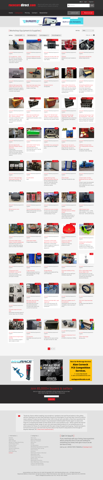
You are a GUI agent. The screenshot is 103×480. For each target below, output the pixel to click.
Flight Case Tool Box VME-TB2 (51, 56)
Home (11, 13)
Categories (19, 13)
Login (85, 1)
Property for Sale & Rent (37, 465)
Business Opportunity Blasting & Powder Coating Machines (15, 146)
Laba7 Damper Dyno (84, 209)
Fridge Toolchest (30, 270)
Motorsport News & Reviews (38, 453)
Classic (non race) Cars (37, 457)
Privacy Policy (12, 445)
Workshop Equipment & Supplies (39, 446)
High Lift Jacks (65, 177)
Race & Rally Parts (36, 439)
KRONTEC (64, 56)
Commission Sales (14, 443)
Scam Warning (12, 451)
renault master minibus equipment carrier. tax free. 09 (86, 179)
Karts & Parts (34, 449)
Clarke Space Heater (31, 240)
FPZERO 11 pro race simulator (51, 209)
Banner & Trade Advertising (16, 442)
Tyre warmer (29, 336)
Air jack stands (30, 177)
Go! (92, 5)
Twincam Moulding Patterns (33, 209)
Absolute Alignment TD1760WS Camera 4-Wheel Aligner (68, 211)
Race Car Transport (36, 440)
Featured (11, 439)
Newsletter (43, 13)
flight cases (47, 336)
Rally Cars (33, 442)
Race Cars (33, 438)
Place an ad (87, 13)
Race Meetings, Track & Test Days (40, 462)
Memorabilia (34, 459)
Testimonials (12, 446)
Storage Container (48, 85)
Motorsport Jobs (35, 454)
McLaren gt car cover (14, 209)
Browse (11, 438)
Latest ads (73, 13)
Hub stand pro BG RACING (85, 56)
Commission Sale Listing (37, 448)
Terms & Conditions (14, 448)
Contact (34, 13)
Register (91, 1)
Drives (32, 443)
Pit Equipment (34, 445)
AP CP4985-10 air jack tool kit (51, 145)
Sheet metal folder (83, 336)
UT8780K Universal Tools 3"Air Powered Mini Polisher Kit (86, 146)
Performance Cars (35, 456)
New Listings (12, 440)
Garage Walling (48, 270)
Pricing (27, 13)
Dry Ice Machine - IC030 (15, 56)
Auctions (33, 451)
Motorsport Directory (36, 460)
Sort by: (78, 30)
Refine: (11, 35)
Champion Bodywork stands (33, 56)
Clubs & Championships (37, 463)
